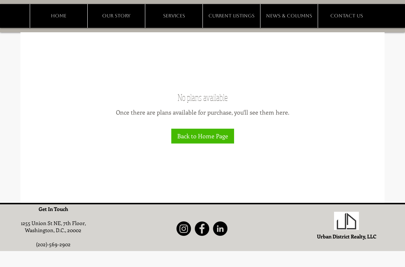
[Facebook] (202, 228)
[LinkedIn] (220, 228)
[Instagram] (183, 228)
